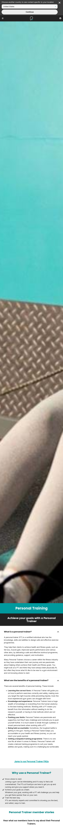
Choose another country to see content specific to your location (28, 2)
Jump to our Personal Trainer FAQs (31, 761)
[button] (31, 631)
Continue (30, 12)
